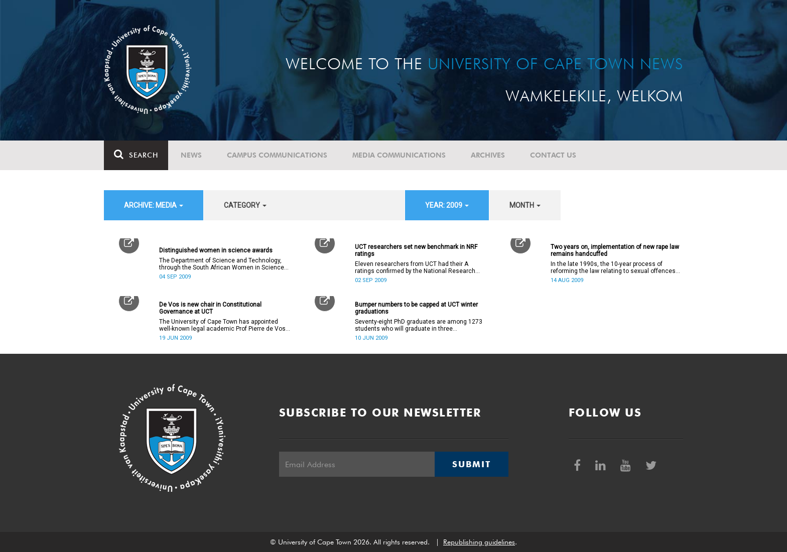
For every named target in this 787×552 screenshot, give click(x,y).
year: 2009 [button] (447, 205)
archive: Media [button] (153, 205)
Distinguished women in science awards (216, 250)
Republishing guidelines (479, 542)
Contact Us (553, 155)
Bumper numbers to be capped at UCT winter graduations (416, 308)
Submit (471, 464)
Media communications (399, 155)
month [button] (525, 205)
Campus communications (277, 155)
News (191, 155)
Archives (488, 155)
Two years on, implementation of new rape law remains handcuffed (615, 250)
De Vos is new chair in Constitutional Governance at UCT (210, 308)
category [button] (245, 205)
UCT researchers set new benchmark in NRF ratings (416, 250)
